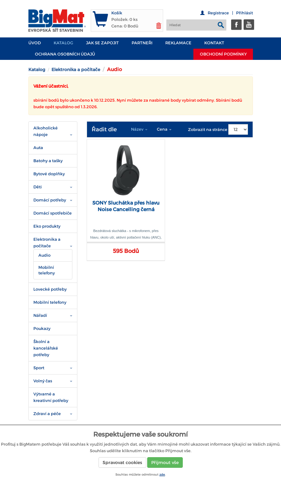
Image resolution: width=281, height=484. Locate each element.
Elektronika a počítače (75, 69)
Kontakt (214, 43)
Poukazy (42, 328)
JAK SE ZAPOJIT (102, 43)
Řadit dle (104, 129)
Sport (38, 367)
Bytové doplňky (49, 174)
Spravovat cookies (122, 462)
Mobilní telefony (46, 270)
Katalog (63, 43)
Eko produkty (47, 226)
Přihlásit (244, 13)
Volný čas (42, 381)
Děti (37, 187)
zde (162, 474)
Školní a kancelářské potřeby (45, 348)
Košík (116, 13)
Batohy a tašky (48, 160)
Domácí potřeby (49, 200)
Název (139, 129)
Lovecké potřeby (50, 289)
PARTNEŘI (142, 43)
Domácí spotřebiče (52, 213)
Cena (164, 129)
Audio (44, 255)
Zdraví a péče (47, 413)
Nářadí (40, 315)
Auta (38, 147)
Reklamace (178, 43)
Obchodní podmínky (223, 54)
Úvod (34, 43)
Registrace (218, 13)
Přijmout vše (165, 462)
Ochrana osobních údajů (65, 54)
